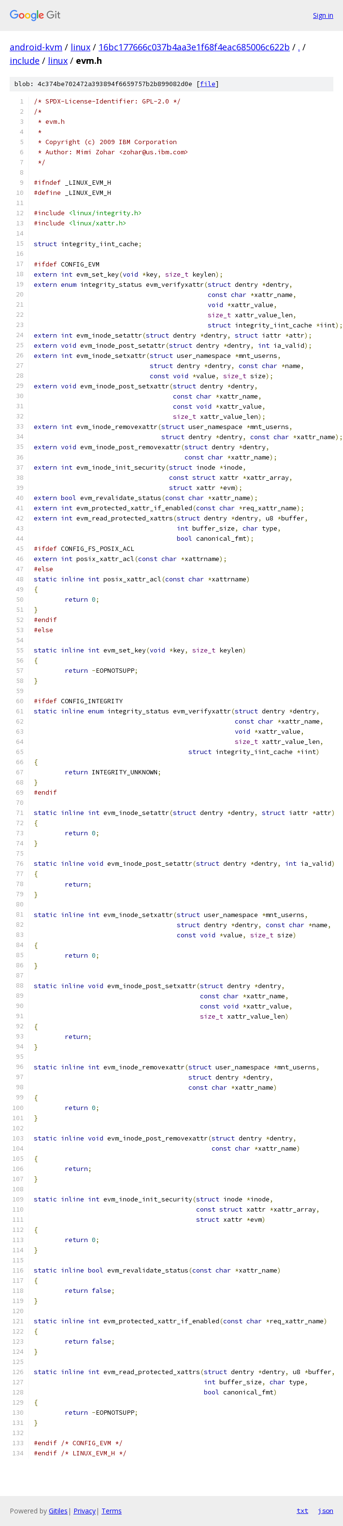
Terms (111, 1510)
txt (302, 1510)
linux (80, 47)
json (325, 1510)
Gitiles (58, 1510)
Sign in (323, 15)
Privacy (84, 1510)
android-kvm (36, 47)
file (207, 84)
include (25, 60)
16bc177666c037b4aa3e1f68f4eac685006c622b (194, 47)
